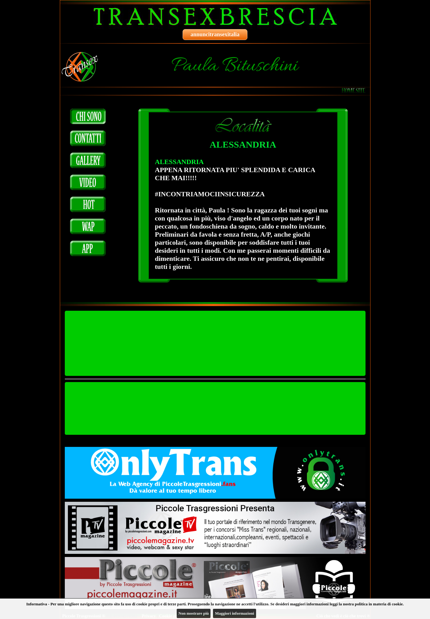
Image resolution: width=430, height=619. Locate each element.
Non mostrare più (194, 613)
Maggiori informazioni (234, 613)
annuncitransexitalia (214, 34)
